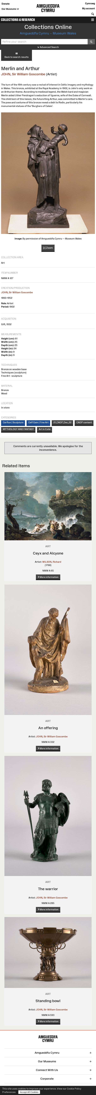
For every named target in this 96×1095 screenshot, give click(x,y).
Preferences (9, 1092)
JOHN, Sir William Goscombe (23, 74)
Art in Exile (44, 429)
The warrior (48, 889)
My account (88, 8)
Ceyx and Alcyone (48, 553)
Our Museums (10, 9)
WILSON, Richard (51, 561)
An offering (48, 728)
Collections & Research (18, 20)
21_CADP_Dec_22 (62, 422)
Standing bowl (48, 1001)
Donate (5, 3)
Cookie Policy (74, 1088)
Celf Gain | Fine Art (38, 422)
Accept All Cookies (29, 1092)
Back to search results (16, 55)
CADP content (84, 422)
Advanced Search (48, 47)
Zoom (48, 247)
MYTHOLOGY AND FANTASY (18, 429)
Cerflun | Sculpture (13, 422)
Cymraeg (90, 3)
